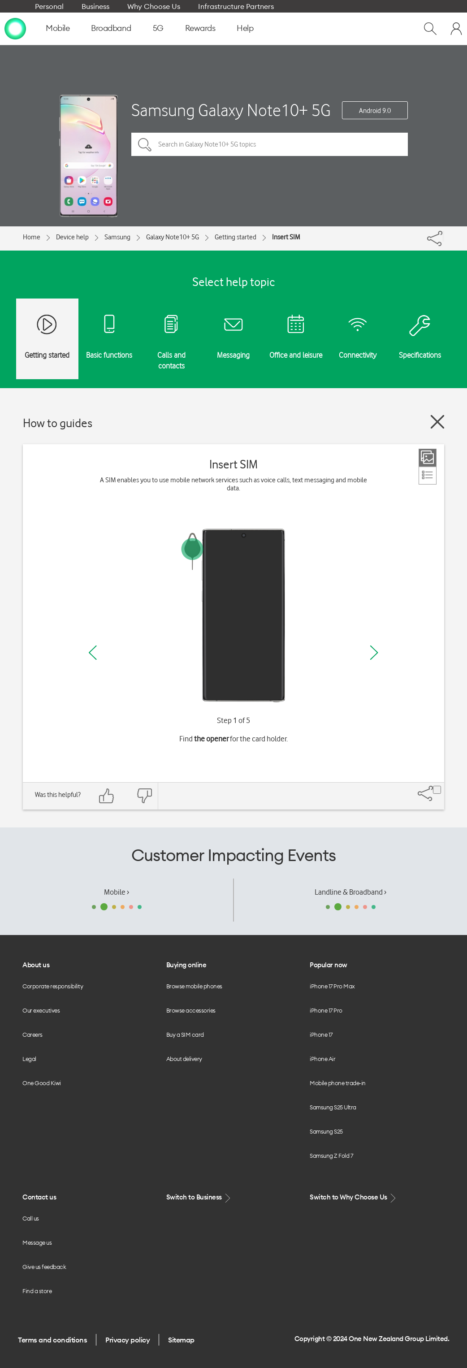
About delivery (184, 1058)
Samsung (117, 237)
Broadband (111, 28)
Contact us (39, 1197)
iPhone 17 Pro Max (332, 986)
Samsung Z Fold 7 (331, 1155)
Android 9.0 (375, 111)
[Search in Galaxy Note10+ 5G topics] (269, 144)
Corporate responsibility (52, 986)
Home (31, 237)
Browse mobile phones (194, 986)
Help (245, 28)
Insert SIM (286, 237)
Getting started (235, 237)
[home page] (15, 28)
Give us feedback (44, 1266)
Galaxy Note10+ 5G (172, 237)
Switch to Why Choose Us (354, 1197)
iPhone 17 (321, 1034)
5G (158, 28)
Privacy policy (127, 1339)
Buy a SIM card (185, 1034)
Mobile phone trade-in (338, 1083)
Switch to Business (199, 1197)
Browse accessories (191, 1010)
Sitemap (181, 1339)
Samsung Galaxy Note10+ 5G (231, 110)
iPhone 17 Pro (326, 1010)
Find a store (37, 1290)
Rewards (200, 28)
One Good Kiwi (41, 1083)
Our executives (41, 1010)
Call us (30, 1218)
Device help (72, 237)
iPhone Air (322, 1058)
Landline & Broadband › (350, 891)
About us (35, 965)
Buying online (186, 965)
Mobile (57, 28)
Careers (32, 1034)
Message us (37, 1242)
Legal (29, 1058)
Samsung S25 (326, 1131)
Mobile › (116, 891)
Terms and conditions (52, 1339)
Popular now (328, 965)
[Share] (443, 236)
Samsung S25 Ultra (333, 1107)
